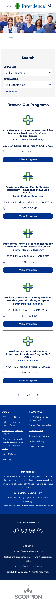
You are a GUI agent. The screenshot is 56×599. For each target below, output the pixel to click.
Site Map (6, 459)
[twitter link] (24, 530)
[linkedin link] (32, 530)
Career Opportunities (40, 425)
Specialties (11, 79)
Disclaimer (28, 546)
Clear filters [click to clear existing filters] (10, 91)
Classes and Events (39, 436)
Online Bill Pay (36, 441)
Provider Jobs (36, 430)
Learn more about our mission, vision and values (28, 505)
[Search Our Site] (50, 6)
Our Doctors (9, 454)
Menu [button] (7, 6)
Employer (10, 67)
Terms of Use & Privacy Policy (28, 551)
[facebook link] (16, 530)
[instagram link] (40, 530)
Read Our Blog (37, 446)
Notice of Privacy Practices (28, 566)
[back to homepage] (2, 38)
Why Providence (11, 416)
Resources (35, 412)
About (6, 412)
